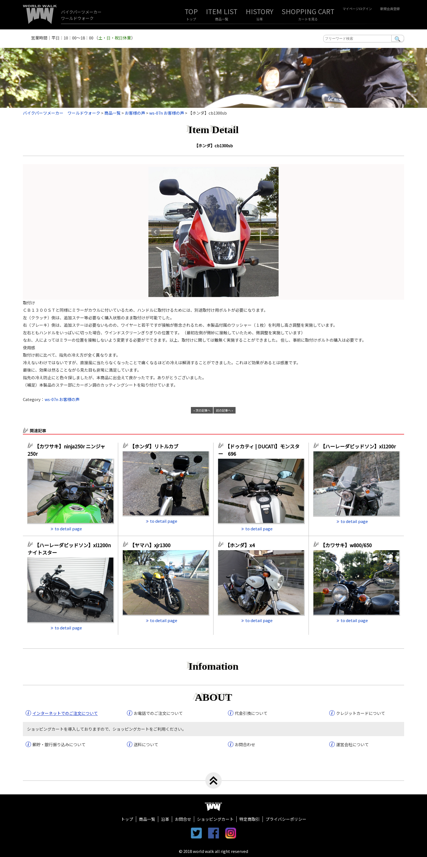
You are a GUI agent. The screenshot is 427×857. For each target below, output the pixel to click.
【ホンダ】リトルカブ (156, 446)
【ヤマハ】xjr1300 (150, 545)
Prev (155, 232)
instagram (230, 833)
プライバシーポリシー (286, 819)
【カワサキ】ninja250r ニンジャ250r (66, 450)
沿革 (259, 19)
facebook (213, 833)
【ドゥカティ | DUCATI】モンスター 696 (259, 450)
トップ (191, 19)
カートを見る (308, 19)
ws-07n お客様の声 (62, 399)
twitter (196, 833)
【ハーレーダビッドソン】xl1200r (359, 446)
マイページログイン (357, 8)
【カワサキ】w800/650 (346, 545)
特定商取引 (249, 819)
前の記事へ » (224, 410)
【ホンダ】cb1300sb (213, 145)
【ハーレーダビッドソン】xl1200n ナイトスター (69, 548)
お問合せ (183, 819)
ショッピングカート (215, 819)
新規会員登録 (390, 8)
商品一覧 (221, 19)
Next (271, 232)
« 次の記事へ (202, 410)
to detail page (68, 528)
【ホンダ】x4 (242, 545)
